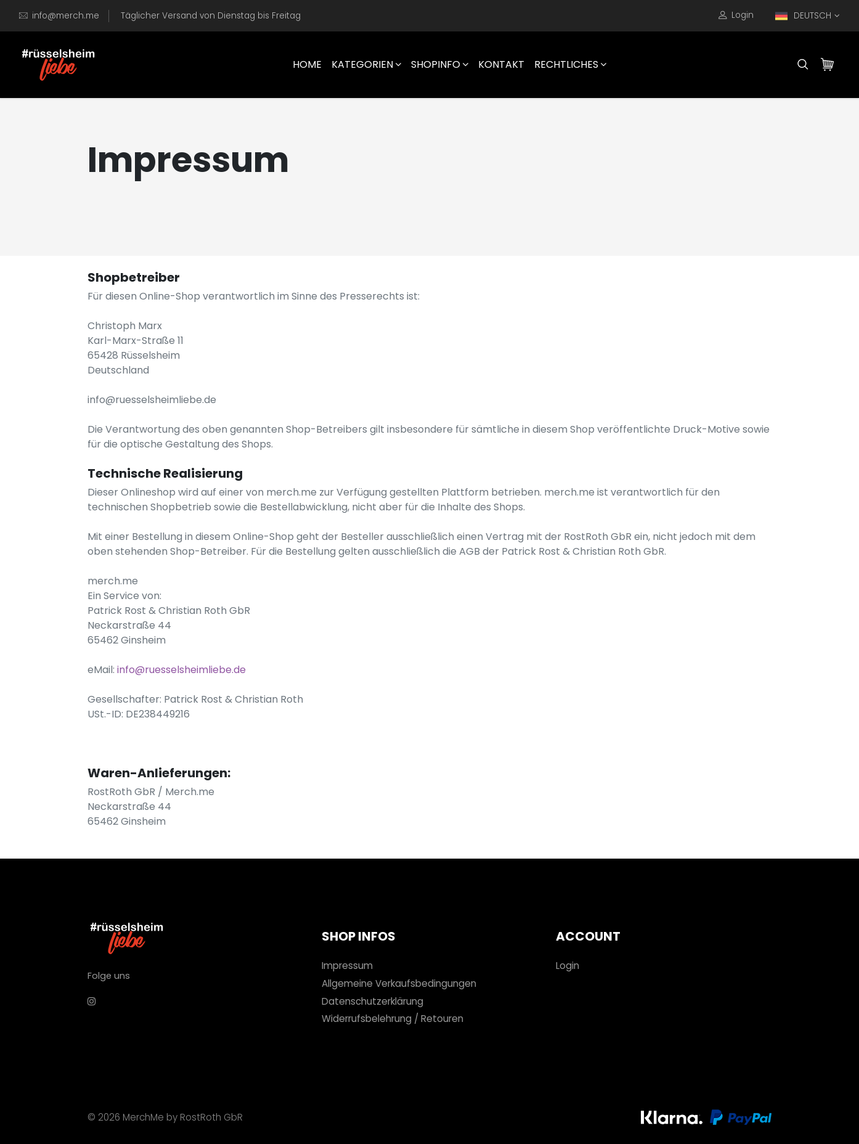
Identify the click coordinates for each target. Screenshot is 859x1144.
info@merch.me (65, 16)
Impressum (347, 965)
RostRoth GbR (211, 1117)
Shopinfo (439, 64)
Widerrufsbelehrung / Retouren (392, 1018)
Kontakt (501, 64)
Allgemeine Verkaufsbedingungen (399, 983)
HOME (307, 64)
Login (736, 15)
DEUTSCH (803, 16)
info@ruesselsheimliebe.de (181, 670)
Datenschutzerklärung (372, 1001)
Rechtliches (570, 64)
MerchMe (143, 1117)
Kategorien (366, 64)
